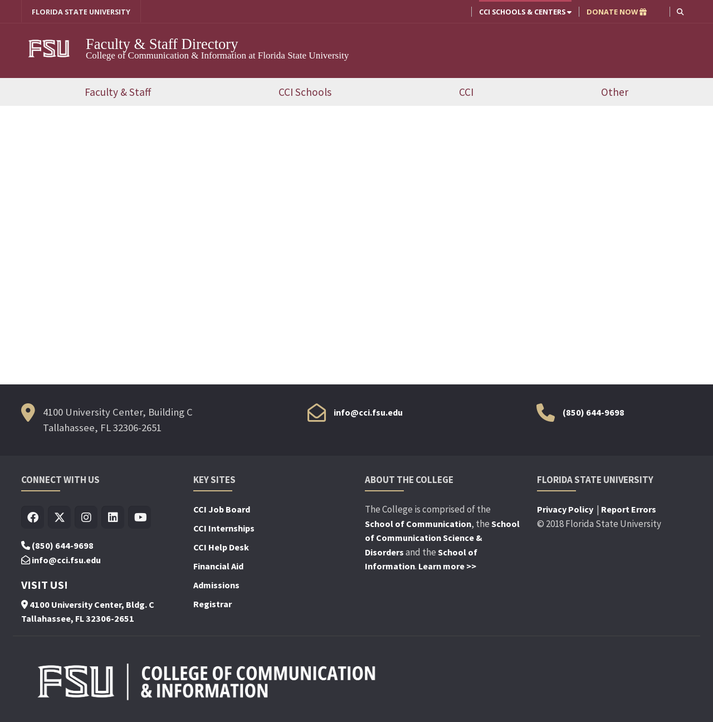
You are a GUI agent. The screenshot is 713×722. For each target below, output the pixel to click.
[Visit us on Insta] (86, 517)
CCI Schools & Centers (525, 12)
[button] (680, 11)
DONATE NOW (617, 12)
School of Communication (418, 523)
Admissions (216, 585)
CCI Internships (224, 528)
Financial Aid (218, 566)
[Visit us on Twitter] (59, 517)
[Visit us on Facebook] (32, 517)
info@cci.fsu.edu (368, 412)
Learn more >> (447, 566)
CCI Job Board (221, 509)
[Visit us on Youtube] (139, 517)
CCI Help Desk (221, 547)
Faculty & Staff (118, 92)
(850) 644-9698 (593, 412)
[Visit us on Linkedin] (112, 517)
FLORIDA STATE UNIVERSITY (81, 12)
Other (614, 92)
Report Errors (628, 509)
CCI (466, 92)
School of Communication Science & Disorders (442, 538)
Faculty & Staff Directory (164, 44)
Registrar (212, 603)
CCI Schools (305, 92)
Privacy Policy (566, 509)
